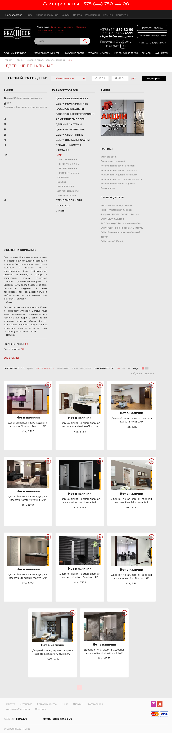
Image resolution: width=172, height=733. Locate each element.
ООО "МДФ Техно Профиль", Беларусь (122, 228)
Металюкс (81, 26)
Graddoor (59, 30)
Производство (13, 15)
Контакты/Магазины (18, 709)
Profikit (64, 173)
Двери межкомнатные (72, 104)
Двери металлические (72, 99)
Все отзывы (11, 358)
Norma (63, 169)
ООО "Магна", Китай (112, 241)
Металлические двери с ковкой (118, 166)
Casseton (63, 178)
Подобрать (154, 79)
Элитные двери (109, 157)
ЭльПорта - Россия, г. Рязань (116, 205)
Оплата (77, 15)
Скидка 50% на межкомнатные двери (23, 100)
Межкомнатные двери (47, 53)
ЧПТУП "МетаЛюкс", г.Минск (116, 210)
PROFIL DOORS (65, 187)
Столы (60, 211)
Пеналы (146, 53)
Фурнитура (161, 53)
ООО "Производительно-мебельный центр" (120, 235)
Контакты (122, 15)
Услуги (66, 15)
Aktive (63, 160)
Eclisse (61, 182)
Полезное (41, 709)
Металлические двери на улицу (118, 184)
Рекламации (92, 15)
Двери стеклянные (69, 135)
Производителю (82, 369)
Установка (26, 704)
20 (118, 369)
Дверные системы (69, 125)
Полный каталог (15, 53)
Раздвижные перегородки (75, 114)
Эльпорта (69, 26)
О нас (29, 15)
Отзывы (108, 15)
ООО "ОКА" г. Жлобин (113, 219)
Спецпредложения (47, 15)
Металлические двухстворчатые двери (122, 179)
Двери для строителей (113, 161)
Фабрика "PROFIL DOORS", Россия (120, 214)
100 (129, 369)
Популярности (44, 369)
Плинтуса (63, 206)
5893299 (15, 718)
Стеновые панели (69, 200)
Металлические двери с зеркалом (119, 170)
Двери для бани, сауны (73, 140)
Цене (30, 369)
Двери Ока (56, 26)
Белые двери (108, 188)
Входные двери (74, 53)
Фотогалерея (95, 704)
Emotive (64, 164)
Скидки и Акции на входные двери (25, 107)
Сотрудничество (47, 704)
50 (123, 369)
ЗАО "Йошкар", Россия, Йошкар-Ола (121, 223)
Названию (63, 369)
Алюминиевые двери (71, 119)
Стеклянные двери (99, 53)
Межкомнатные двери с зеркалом (119, 175)
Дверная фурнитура (70, 130)
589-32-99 (116, 29)
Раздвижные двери (126, 53)
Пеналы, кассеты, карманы (69, 147)
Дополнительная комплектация (68, 193)
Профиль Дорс (45, 30)
